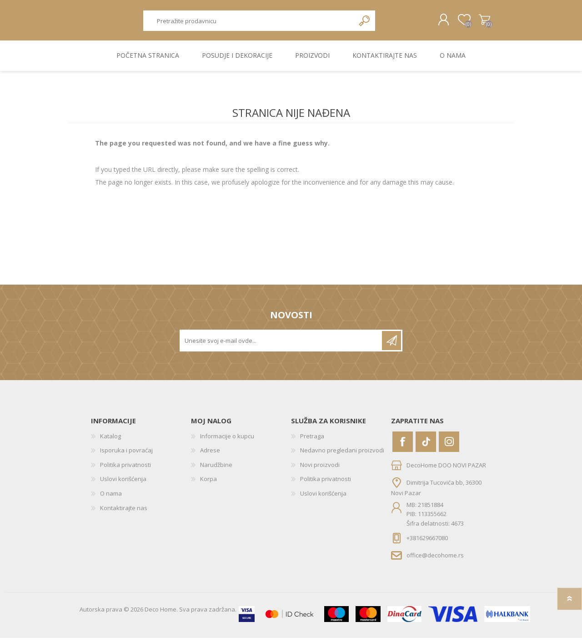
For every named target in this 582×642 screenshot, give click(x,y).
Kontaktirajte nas (123, 512)
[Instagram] (449, 446)
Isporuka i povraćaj (126, 454)
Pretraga (365, 23)
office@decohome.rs (435, 559)
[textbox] (248, 23)
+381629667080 (427, 542)
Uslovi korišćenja (123, 483)
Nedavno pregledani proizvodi (342, 454)
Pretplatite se (391, 344)
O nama (111, 497)
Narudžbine (216, 469)
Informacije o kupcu (227, 440)
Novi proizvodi (320, 469)
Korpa (478, 22)
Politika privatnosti (125, 469)
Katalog (110, 440)
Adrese (210, 454)
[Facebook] (402, 446)
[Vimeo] (426, 446)
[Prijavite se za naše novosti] (281, 344)
